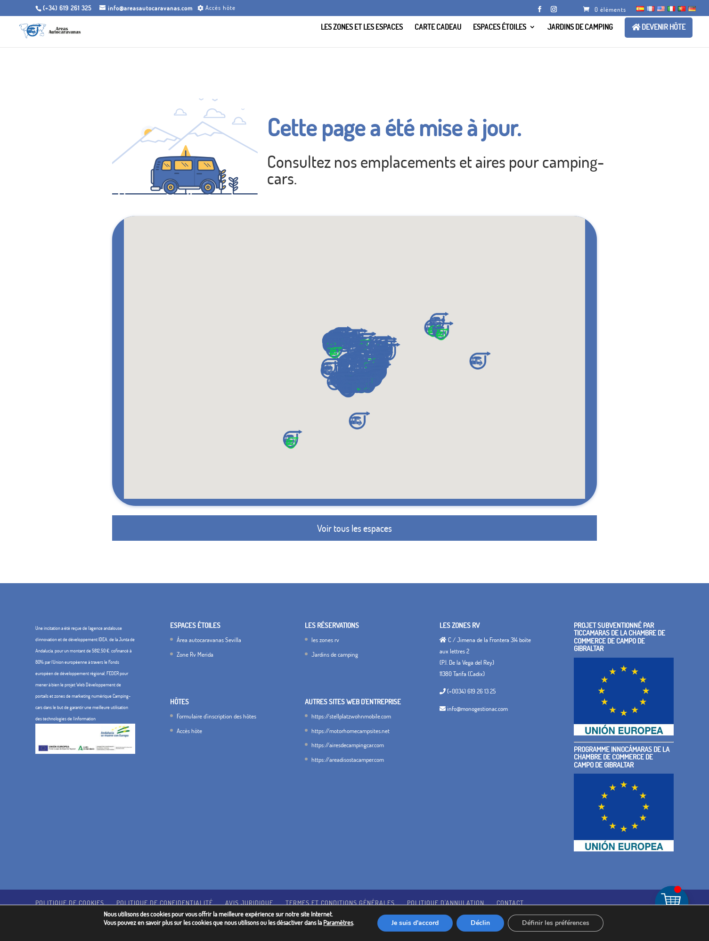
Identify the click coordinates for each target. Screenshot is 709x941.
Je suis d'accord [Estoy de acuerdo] (415, 922)
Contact (510, 903)
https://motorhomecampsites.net (350, 731)
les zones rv (325, 640)
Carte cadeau (438, 28)
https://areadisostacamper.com (347, 759)
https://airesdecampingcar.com (347, 745)
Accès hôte (189, 731)
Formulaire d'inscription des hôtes (216, 716)
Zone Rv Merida (195, 654)
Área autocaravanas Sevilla (209, 640)
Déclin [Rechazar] (480, 922)
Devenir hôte (658, 27)
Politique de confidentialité (164, 903)
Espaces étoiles (499, 28)
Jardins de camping (580, 28)
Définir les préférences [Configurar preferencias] (555, 922)
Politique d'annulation (445, 903)
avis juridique (249, 903)
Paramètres (338, 922)
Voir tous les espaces (354, 528)
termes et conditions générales (340, 903)
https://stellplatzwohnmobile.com (351, 716)
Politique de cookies (69, 903)
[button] (349, 388)
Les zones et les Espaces (362, 28)
